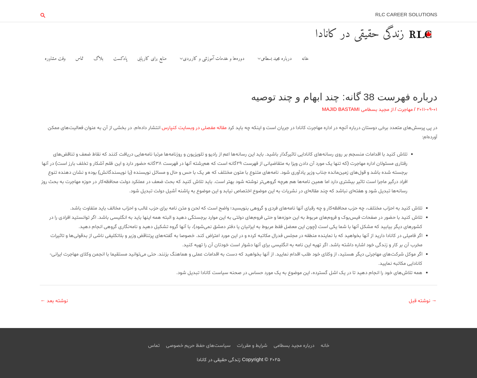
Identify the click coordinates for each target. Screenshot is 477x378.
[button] (43, 15)
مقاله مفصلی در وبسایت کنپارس (194, 127)
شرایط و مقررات (252, 345)
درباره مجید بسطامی (294, 345)
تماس (154, 345)
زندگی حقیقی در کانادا (359, 34)
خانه (325, 345)
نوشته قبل (423, 301)
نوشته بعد (54, 301)
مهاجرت (405, 109)
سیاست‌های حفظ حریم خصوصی (198, 345)
